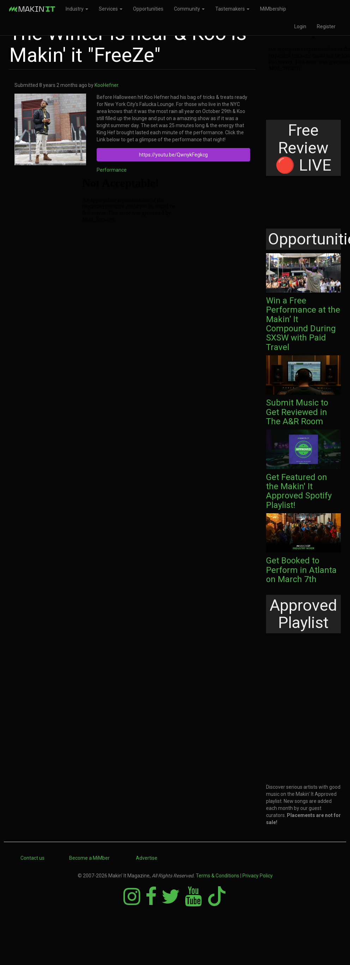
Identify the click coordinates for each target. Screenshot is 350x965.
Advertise (146, 858)
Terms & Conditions (217, 875)
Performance (112, 170)
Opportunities (148, 9)
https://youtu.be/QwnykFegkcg (173, 155)
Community (189, 9)
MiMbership (273, 9)
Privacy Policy (257, 875)
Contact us (32, 858)
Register (326, 26)
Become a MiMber (89, 858)
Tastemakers (232, 9)
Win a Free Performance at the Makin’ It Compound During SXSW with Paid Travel (303, 324)
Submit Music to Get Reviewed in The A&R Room (297, 412)
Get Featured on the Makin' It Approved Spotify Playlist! (299, 491)
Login (300, 26)
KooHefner (106, 85)
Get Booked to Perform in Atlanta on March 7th (301, 570)
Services (110, 9)
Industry (77, 9)
